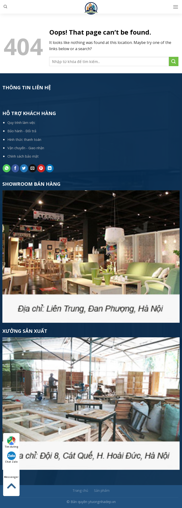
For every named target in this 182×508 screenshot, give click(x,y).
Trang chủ (80, 490)
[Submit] (173, 61)
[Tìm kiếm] (5, 6)
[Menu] (175, 7)
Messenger (11, 473)
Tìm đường (11, 442)
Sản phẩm (101, 490)
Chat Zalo (11, 457)
